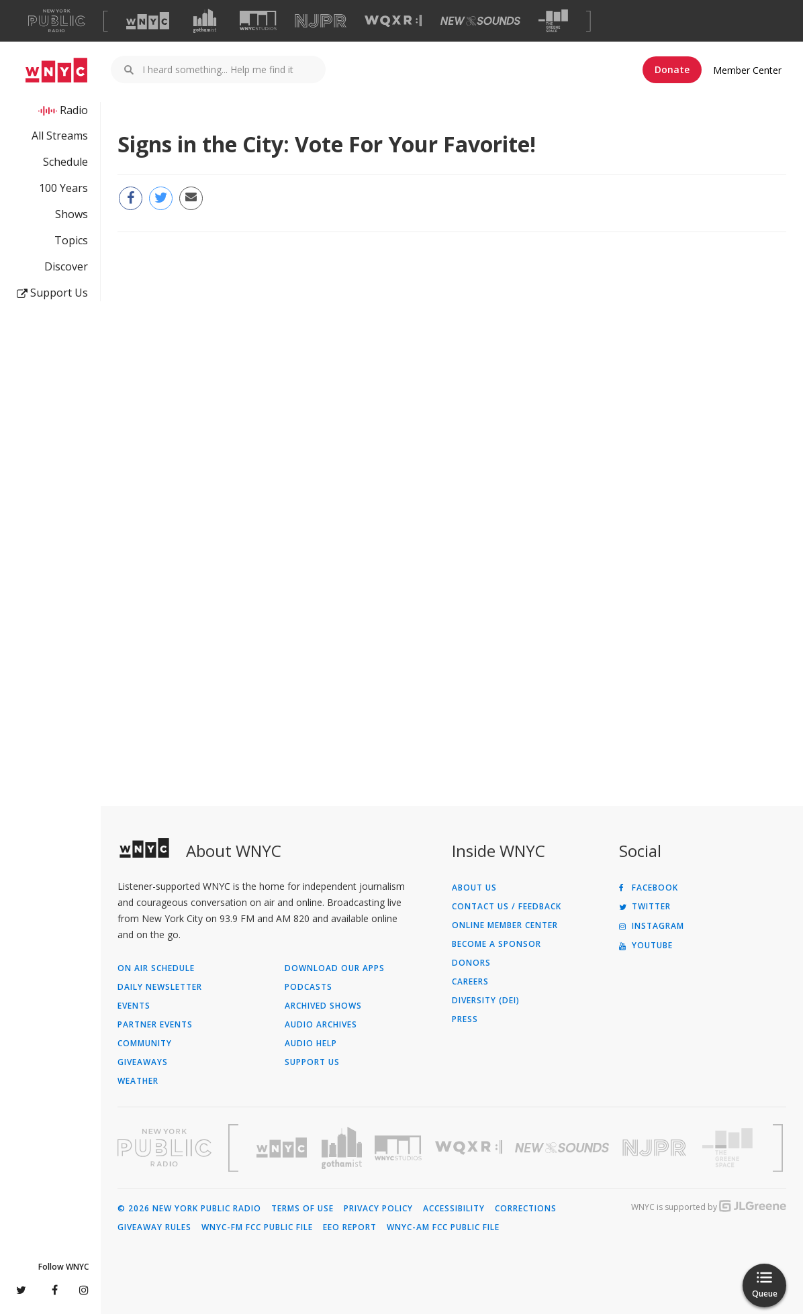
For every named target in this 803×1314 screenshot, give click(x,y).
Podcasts (308, 987)
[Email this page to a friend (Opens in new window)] (191, 198)
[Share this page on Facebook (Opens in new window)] (130, 198)
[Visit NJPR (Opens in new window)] (320, 21)
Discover (66, 266)
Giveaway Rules (154, 1227)
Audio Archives (321, 1025)
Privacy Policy (378, 1209)
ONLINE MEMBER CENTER (505, 925)
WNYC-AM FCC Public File (443, 1227)
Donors (471, 963)
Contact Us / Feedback (506, 907)
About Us (474, 888)
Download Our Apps (335, 968)
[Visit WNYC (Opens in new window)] (147, 21)
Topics (71, 240)
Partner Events (155, 1025)
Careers (470, 982)
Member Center (747, 70)
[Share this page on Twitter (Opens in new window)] (161, 198)
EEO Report (350, 1227)
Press (465, 1019)
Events (133, 1006)
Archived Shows (323, 1006)
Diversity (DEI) (486, 1001)
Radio (74, 110)
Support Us (52, 292)
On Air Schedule (156, 968)
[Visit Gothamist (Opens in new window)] (205, 21)
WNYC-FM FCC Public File (257, 1227)
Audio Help (311, 1044)
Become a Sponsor (496, 944)
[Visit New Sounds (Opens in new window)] (480, 21)
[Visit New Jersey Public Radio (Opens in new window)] (656, 1148)
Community (144, 1044)
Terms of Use (302, 1209)
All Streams (60, 135)
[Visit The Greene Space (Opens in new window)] (553, 21)
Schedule (65, 161)
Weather (137, 1081)
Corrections (526, 1209)
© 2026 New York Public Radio (189, 1209)
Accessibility (454, 1209)
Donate (672, 69)
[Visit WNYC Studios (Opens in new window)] (258, 20)
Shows (71, 214)
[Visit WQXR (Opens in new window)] (393, 21)
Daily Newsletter (159, 987)
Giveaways (142, 1062)
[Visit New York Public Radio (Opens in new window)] (164, 1147)
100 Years (63, 188)
